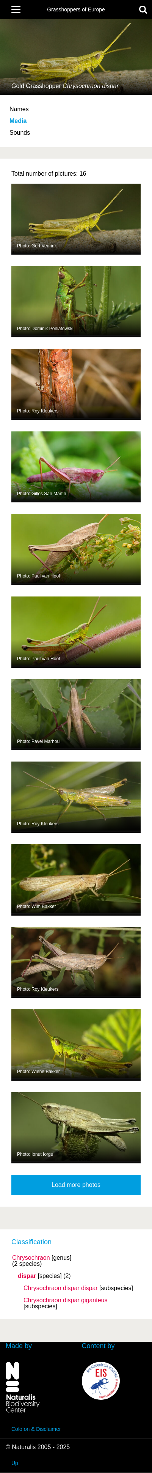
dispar (27, 1276)
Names (19, 109)
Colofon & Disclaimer (36, 1429)
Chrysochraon (31, 1258)
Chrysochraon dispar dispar (61, 1288)
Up (14, 1463)
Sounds (19, 132)
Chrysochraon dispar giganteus (65, 1300)
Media (18, 121)
